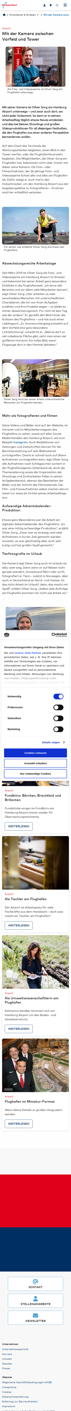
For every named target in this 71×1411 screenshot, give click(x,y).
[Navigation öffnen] (65, 5)
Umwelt (7, 1358)
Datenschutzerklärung (15, 1396)
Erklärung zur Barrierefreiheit (20, 1401)
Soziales (7, 1363)
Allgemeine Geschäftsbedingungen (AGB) (27, 1382)
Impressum (8, 1406)
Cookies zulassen (35, 752)
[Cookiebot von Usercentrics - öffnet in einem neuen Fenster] (51, 635)
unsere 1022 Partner (28, 652)
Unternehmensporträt (15, 1349)
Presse (6, 1368)
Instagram (20, 442)
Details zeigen (51, 742)
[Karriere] (44, 5)
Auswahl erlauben (35, 763)
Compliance (9, 1387)
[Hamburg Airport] (4, 15)
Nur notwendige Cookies (35, 773)
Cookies (6, 1391)
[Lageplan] (51, 5)
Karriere (7, 1354)
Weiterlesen (18, 826)
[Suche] (57, 5)
